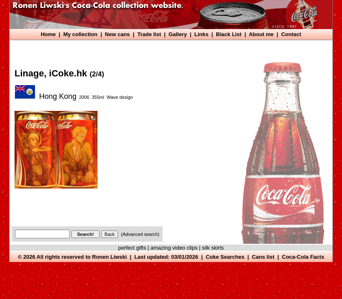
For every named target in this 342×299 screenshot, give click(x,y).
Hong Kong (57, 96)
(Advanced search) (140, 234)
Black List (228, 34)
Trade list (149, 34)
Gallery (178, 34)
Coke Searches (225, 257)
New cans (117, 34)
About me (261, 34)
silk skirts (213, 248)
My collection (80, 34)
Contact (291, 34)
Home (48, 34)
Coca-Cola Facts (303, 257)
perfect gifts (132, 248)
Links (201, 34)
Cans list (263, 257)
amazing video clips (174, 248)
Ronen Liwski (109, 257)
